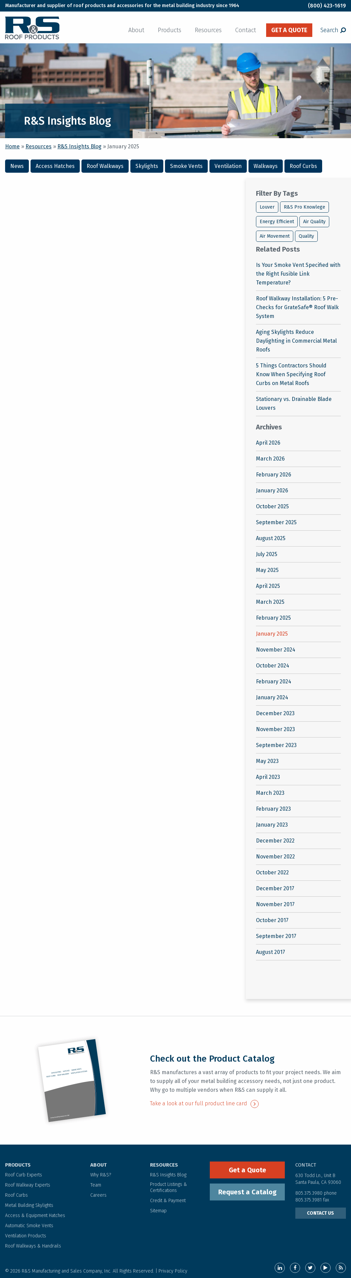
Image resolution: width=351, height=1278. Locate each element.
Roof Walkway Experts (27, 1185)
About (136, 30)
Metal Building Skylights (29, 1205)
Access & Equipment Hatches (35, 1215)
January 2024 (272, 697)
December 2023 (275, 713)
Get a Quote (247, 1170)
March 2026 (270, 458)
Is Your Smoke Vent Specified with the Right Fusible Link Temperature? (298, 274)
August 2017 (270, 952)
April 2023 (268, 777)
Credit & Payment (168, 1201)
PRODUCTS (18, 1165)
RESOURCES (164, 1165)
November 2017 (275, 904)
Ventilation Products (25, 1236)
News (17, 166)
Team (95, 1185)
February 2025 (273, 618)
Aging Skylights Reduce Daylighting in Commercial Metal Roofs (296, 341)
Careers (98, 1195)
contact (305, 1165)
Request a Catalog (247, 1192)
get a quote (289, 30)
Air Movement (275, 236)
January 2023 (272, 825)
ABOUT (98, 1165)
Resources (208, 30)
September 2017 (276, 936)
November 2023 (275, 729)
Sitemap (158, 1211)
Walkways (266, 166)
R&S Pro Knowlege (304, 207)
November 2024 (275, 649)
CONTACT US (320, 1213)
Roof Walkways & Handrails (33, 1246)
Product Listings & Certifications (168, 1187)
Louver (267, 207)
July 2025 (266, 554)
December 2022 (275, 840)
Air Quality (314, 222)
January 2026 (272, 490)
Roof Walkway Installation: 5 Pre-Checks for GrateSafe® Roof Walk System (297, 307)
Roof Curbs (303, 166)
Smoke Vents (186, 166)
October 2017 (272, 920)
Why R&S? (100, 1175)
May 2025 (267, 570)
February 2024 (273, 681)
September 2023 (276, 745)
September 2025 (276, 522)
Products (169, 30)
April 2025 (268, 586)
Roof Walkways (105, 166)
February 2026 (273, 474)
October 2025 (272, 506)
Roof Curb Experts (23, 1175)
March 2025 (270, 602)
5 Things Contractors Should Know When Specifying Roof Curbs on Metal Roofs (291, 374)
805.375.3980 (308, 1193)
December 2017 (275, 888)
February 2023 (273, 809)
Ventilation (228, 166)
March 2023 (270, 793)
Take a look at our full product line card (204, 1103)
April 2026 (268, 443)
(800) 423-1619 (327, 5)
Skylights (146, 166)
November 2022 (275, 856)
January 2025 (272, 634)
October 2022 (272, 872)
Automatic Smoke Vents (29, 1226)
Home (12, 146)
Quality (306, 236)
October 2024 (272, 665)
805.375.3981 (309, 1200)
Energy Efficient (277, 222)
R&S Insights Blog (79, 146)
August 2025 (270, 538)
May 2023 (267, 761)
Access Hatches (55, 166)
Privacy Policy (173, 1271)
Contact (245, 30)
